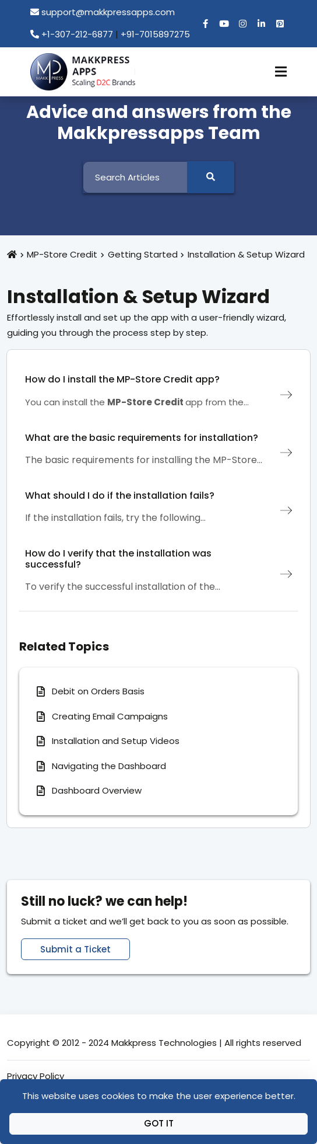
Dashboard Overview (97, 790)
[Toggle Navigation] (281, 72)
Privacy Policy (35, 1076)
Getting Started (143, 254)
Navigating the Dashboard (109, 766)
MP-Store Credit (62, 254)
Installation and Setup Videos (115, 741)
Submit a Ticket (75, 949)
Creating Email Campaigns (110, 716)
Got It (159, 1123)
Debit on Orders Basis (98, 691)
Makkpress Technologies (164, 1043)
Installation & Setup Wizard (246, 254)
